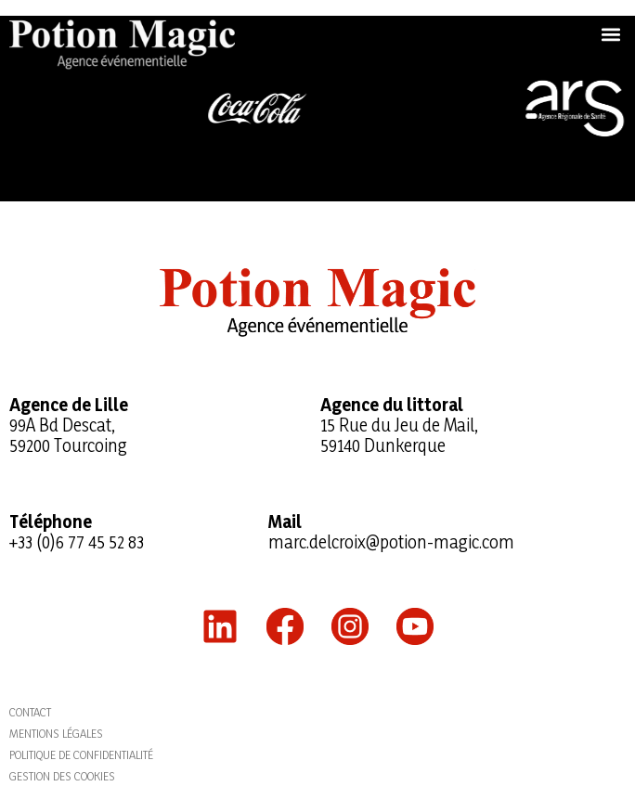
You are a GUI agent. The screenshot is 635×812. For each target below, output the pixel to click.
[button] (610, 34)
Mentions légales (56, 733)
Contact (30, 711)
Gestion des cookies (62, 775)
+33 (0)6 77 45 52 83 (76, 542)
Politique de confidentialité (81, 754)
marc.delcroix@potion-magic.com (391, 542)
